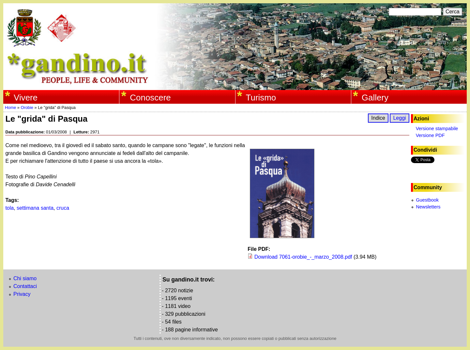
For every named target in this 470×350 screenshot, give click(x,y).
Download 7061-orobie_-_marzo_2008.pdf (303, 257)
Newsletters (428, 206)
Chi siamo (25, 278)
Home (10, 107)
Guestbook (427, 200)
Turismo (261, 97)
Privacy (21, 294)
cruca (62, 208)
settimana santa (35, 208)
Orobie (27, 107)
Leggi (399, 118)
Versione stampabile (437, 128)
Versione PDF (430, 135)
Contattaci (25, 286)
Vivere (26, 97)
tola (9, 208)
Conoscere (150, 97)
